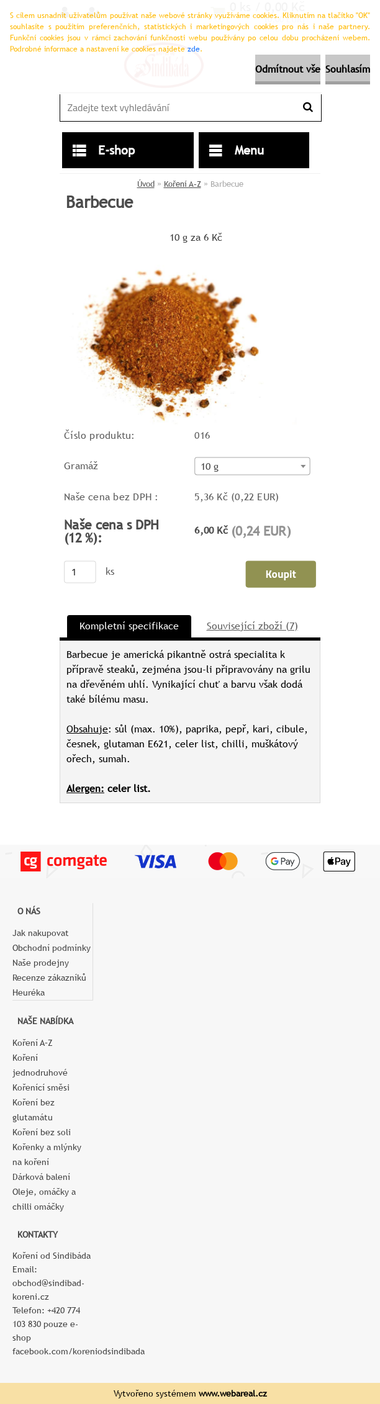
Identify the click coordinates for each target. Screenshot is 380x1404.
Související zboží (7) (252, 626)
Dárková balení (41, 1177)
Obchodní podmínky (51, 948)
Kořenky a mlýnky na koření (46, 1154)
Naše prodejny (40, 963)
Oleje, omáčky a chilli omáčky (44, 1199)
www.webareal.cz (233, 1393)
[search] (308, 107)
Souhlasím (347, 69)
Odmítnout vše (287, 69)
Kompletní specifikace (129, 626)
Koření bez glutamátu (33, 1109)
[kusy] (80, 571)
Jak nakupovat (40, 933)
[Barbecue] (178, 251)
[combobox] (252, 466)
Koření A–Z (182, 184)
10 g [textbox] (210, 466)
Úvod (146, 184)
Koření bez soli (41, 1132)
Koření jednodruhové (40, 1065)
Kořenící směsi (41, 1087)
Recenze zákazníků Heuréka (49, 985)
